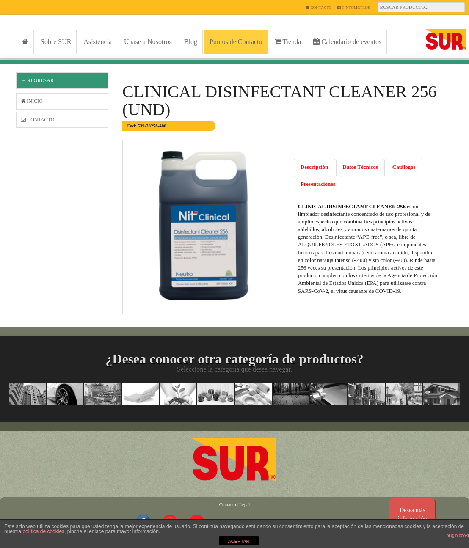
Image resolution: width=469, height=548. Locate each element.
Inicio (31, 101)
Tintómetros (353, 8)
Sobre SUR (56, 41)
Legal (244, 504)
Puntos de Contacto (236, 41)
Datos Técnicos (360, 167)
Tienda (288, 41)
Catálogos (404, 167)
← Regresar (37, 80)
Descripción (314, 167)
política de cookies (43, 531)
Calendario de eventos (347, 41)
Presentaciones (318, 184)
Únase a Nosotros (148, 41)
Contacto (319, 8)
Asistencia (97, 41)
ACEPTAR (238, 541)
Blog (190, 41)
